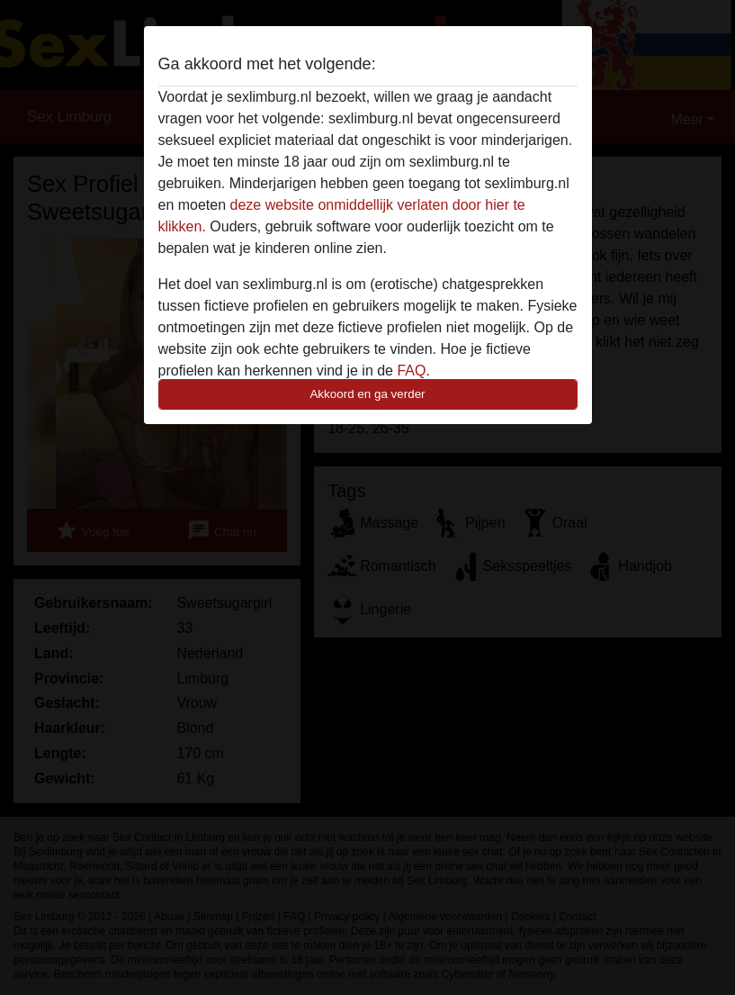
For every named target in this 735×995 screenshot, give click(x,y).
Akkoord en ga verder (367, 394)
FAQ (411, 370)
